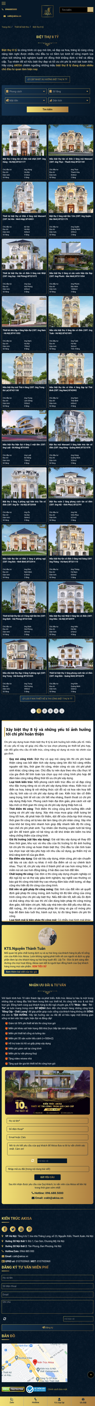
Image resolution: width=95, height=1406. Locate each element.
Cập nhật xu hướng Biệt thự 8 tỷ (47, 79)
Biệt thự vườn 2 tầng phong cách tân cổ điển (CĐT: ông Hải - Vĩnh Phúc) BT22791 (70, 503)
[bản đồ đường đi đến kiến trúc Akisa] (34, 1362)
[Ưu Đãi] (83, 1401)
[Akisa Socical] (4, 1229)
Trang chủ (6, 27)
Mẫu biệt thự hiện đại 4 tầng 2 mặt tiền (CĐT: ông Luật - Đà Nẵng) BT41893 (24, 446)
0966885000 (9, 9)
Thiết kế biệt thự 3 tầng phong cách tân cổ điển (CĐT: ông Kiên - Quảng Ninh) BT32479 (70, 674)
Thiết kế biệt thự (21, 27)
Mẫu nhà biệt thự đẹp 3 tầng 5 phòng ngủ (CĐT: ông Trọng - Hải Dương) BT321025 (24, 674)
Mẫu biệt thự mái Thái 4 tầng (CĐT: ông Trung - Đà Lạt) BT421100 (24, 389)
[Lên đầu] (91, 1375)
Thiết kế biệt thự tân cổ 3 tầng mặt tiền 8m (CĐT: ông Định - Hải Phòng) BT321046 (24, 617)
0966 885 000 (27, 1251)
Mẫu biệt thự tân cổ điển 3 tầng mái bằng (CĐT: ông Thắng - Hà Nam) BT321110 (70, 560)
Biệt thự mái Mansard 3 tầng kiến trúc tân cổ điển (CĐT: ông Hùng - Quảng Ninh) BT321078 (70, 446)
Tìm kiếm (47, 109)
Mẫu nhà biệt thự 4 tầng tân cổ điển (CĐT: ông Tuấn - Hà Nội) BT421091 (70, 332)
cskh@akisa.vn (12, 16)
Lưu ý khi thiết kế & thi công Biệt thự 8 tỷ (47, 698)
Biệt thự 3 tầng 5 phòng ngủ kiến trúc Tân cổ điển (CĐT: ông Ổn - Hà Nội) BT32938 (24, 503)
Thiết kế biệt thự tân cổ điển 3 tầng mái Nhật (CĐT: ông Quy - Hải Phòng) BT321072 (24, 274)
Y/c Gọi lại (59, 1402)
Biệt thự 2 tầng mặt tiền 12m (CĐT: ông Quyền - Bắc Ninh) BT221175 (70, 217)
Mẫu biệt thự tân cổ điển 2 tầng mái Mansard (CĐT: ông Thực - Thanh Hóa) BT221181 (70, 160)
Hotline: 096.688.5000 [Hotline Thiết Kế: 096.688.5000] (48, 1193)
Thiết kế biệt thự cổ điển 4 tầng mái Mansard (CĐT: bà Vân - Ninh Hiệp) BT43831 (24, 217)
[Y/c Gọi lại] (59, 1401)
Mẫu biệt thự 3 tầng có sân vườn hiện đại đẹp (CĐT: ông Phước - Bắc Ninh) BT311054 (70, 274)
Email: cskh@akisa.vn (47, 1198)
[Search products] (90, 9)
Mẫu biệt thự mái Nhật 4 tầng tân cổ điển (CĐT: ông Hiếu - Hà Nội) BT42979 (70, 617)
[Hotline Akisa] (35, 1401)
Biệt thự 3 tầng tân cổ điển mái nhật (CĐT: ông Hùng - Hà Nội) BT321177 (24, 160)
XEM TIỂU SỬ (39, 966)
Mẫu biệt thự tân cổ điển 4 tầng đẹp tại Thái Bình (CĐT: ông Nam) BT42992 (70, 389)
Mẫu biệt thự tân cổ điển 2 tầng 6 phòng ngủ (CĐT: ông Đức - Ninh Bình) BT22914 (24, 560)
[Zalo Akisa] (12, 1401)
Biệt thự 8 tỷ (38, 27)
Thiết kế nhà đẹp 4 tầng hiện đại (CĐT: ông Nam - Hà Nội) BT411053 (24, 332)
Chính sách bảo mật (57, 1389)
